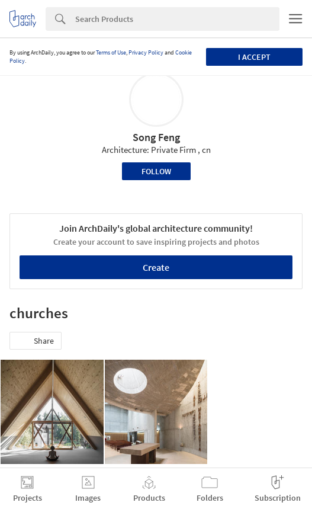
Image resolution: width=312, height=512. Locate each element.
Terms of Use (111, 52)
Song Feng (156, 137)
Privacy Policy (145, 52)
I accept (254, 57)
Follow (156, 171)
